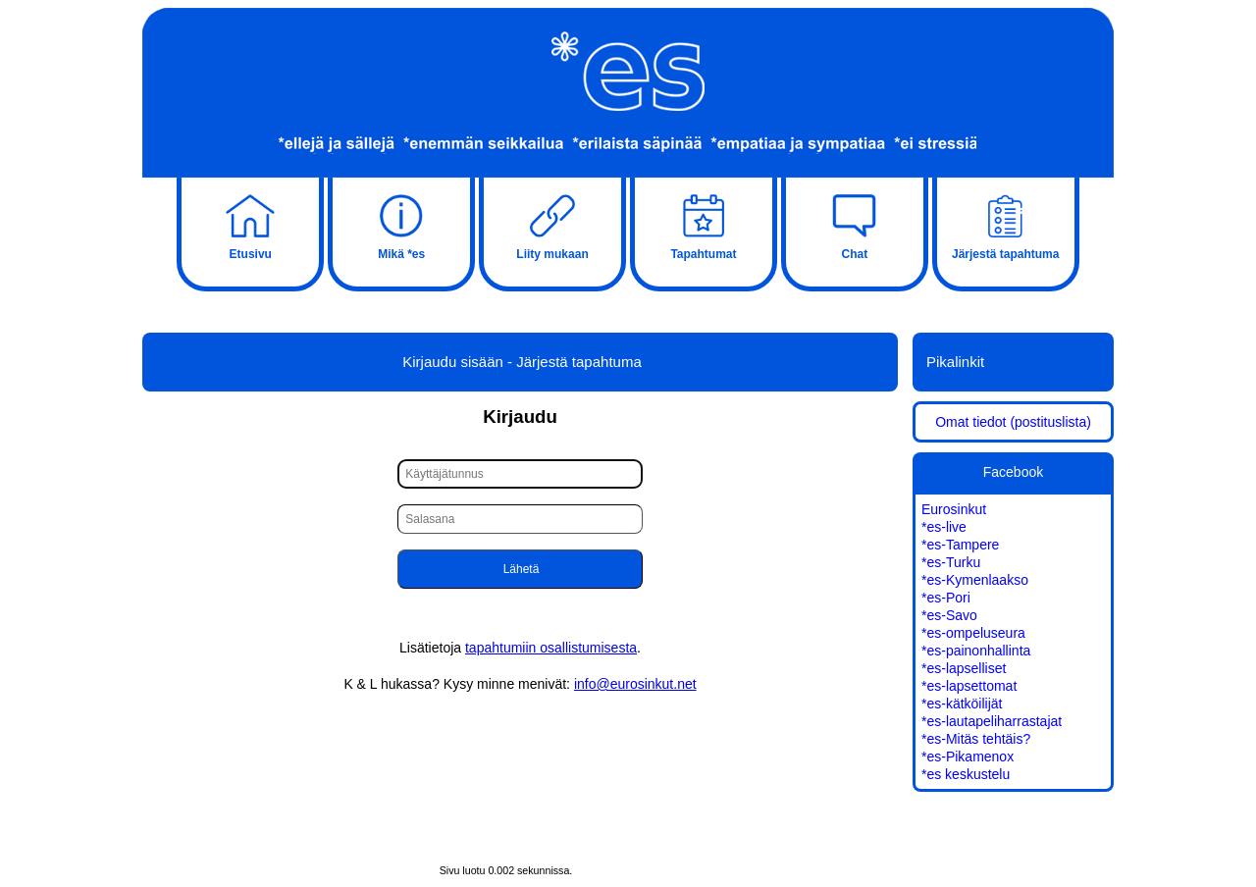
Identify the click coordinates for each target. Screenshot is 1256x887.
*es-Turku (950, 562)
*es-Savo (949, 615)
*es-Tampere (960, 544)
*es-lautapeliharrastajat (991, 721)
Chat (854, 224)
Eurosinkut (953, 509)
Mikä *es (401, 224)
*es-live (944, 527)
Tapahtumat (703, 224)
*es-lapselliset (963, 668)
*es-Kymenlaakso (974, 580)
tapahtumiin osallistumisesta (551, 647)
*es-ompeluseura (973, 633)
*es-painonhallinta (975, 650)
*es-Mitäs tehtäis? (975, 739)
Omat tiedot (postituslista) (1013, 422)
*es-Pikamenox (967, 756)
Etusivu (250, 224)
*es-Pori (945, 597)
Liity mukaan (552, 224)
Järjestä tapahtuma (1005, 224)
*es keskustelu (965, 774)
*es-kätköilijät (961, 703)
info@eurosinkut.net (635, 684)
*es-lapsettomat (969, 686)
